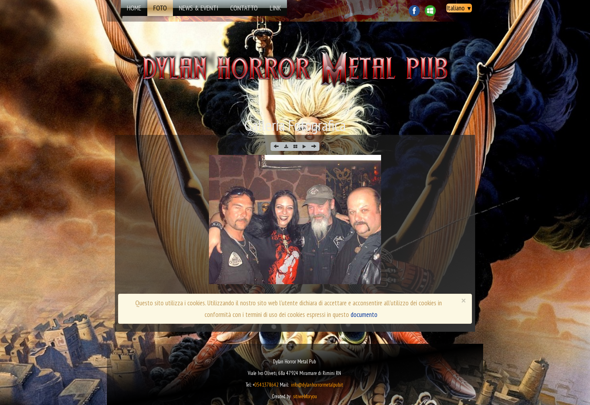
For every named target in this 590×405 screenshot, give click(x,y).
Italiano (459, 8)
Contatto (244, 8)
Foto (160, 8)
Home (134, 8)
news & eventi (198, 8)
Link (275, 8)
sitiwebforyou (305, 396)
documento (364, 314)
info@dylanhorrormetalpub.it (317, 384)
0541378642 (267, 384)
